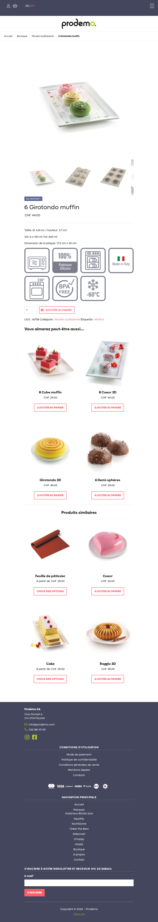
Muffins (99, 319)
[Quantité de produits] (31, 310)
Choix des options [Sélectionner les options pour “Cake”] (50, 679)
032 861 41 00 (37, 729)
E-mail (29, 876)
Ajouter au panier (59, 310)
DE (27, 6)
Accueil (8, 36)
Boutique (22, 36)
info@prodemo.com (42, 724)
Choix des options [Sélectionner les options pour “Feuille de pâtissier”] (50, 591)
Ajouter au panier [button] (50, 407)
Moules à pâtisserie (43, 36)
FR (32, 6)
